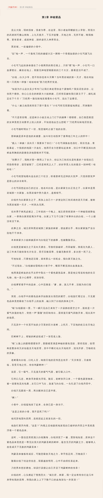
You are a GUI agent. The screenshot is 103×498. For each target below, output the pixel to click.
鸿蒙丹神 (12, 7)
